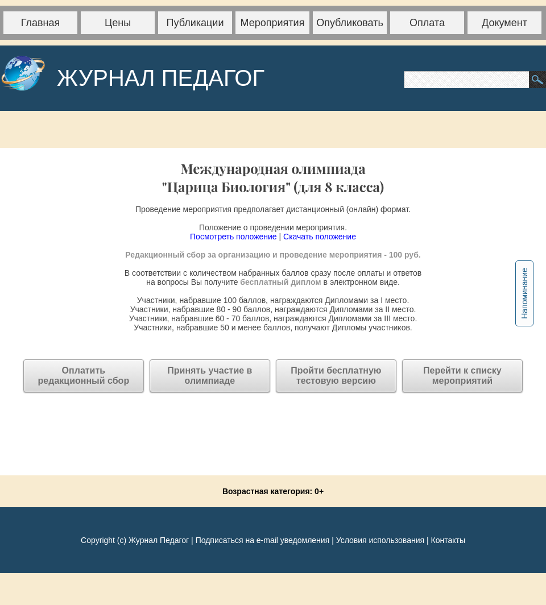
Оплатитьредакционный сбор (84, 376)
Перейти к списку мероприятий (462, 376)
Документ (504, 22)
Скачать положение (319, 236)
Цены (118, 22)
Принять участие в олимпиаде (209, 376)
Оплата (427, 22)
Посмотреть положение (233, 236)
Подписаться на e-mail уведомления (263, 540)
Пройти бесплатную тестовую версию (336, 376)
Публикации (195, 22)
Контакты (448, 540)
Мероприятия (273, 22)
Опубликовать (349, 22)
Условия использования (380, 540)
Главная (40, 22)
